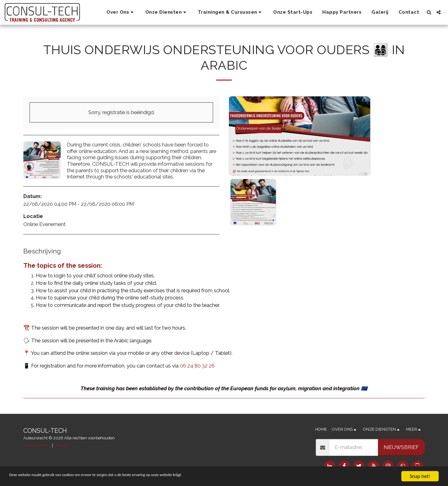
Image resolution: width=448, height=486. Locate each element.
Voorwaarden (35, 445)
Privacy (63, 445)
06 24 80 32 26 (197, 366)
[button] (121, 12)
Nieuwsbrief (401, 447)
